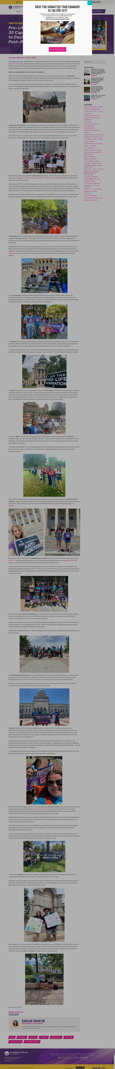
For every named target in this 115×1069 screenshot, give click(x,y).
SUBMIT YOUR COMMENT (57, 49)
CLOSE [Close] (89, 3)
